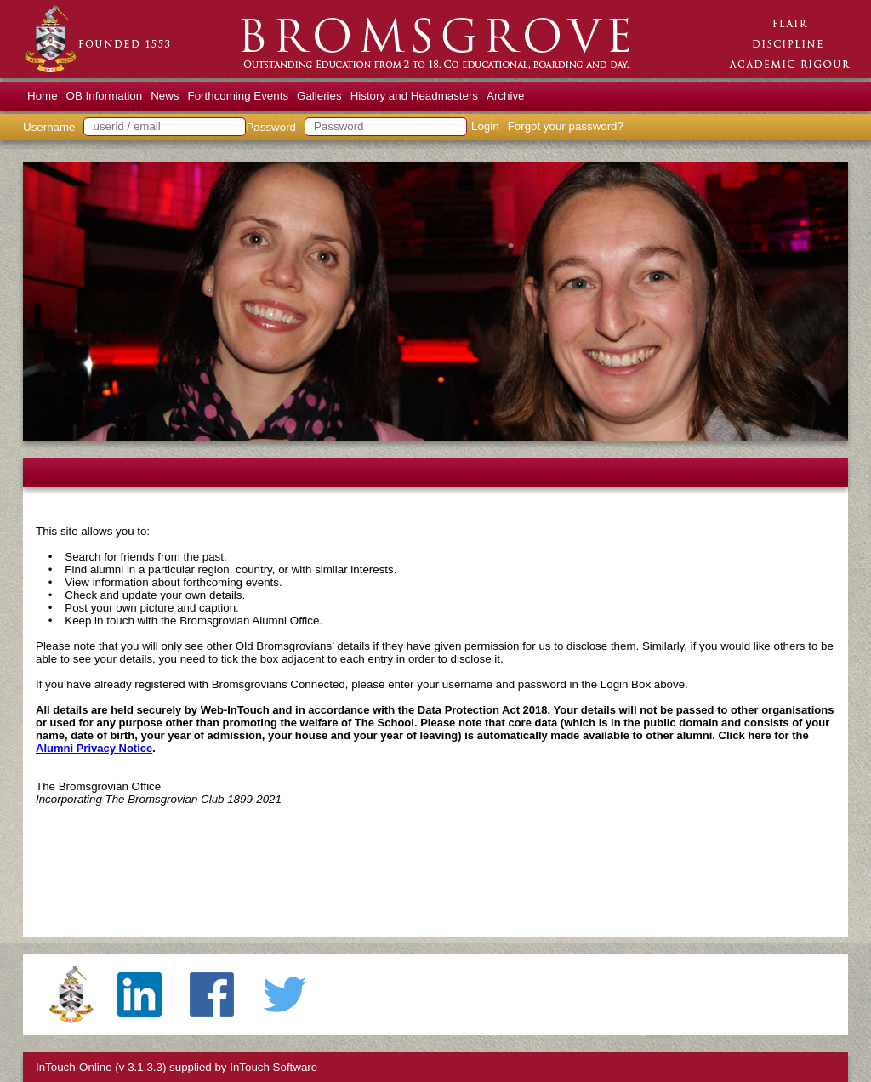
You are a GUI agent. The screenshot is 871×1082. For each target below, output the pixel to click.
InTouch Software (273, 1067)
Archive (505, 95)
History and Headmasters (414, 95)
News (165, 95)
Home (42, 95)
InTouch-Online (74, 1067)
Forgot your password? (565, 126)
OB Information (104, 95)
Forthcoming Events (238, 95)
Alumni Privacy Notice (94, 748)
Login (485, 126)
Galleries (319, 95)
